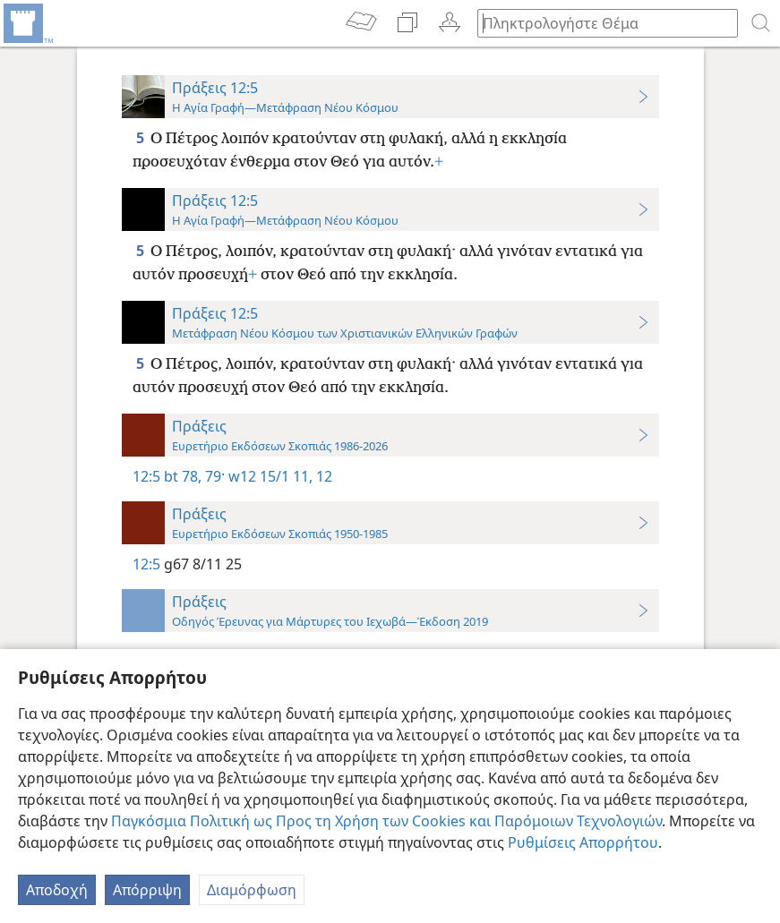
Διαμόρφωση (251, 890)
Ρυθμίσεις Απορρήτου (583, 842)
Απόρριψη (147, 890)
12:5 (146, 476)
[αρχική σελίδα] (27, 23)
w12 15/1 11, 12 (278, 476)
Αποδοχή (57, 890)
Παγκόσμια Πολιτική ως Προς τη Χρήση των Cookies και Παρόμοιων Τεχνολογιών (386, 821)
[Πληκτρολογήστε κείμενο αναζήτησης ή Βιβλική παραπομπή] (599, 23)
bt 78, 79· (194, 476)
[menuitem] (27, 23)
